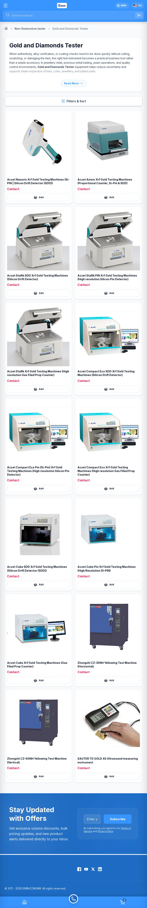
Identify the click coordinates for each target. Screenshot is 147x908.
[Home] (6, 28)
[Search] (139, 15)
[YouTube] (86, 869)
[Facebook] (79, 869)
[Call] (73, 902)
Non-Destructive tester (30, 28)
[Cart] (122, 902)
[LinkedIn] (100, 869)
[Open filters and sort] (73, 101)
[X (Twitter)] (93, 869)
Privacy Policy (105, 831)
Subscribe (117, 819)
